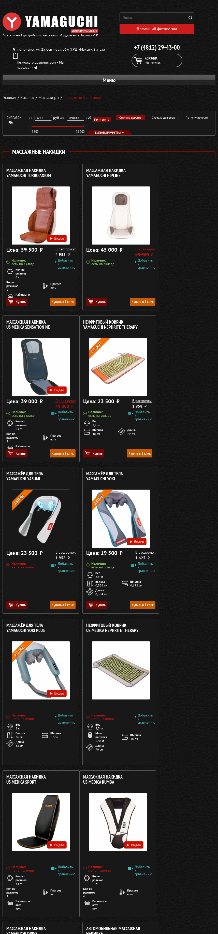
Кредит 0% (116, 906)
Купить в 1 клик (54, 302)
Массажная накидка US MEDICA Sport (170, 477)
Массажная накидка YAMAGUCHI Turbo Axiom (28, 174)
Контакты (115, 912)
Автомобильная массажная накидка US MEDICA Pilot (178, 632)
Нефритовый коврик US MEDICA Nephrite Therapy (105, 477)
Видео (49, 233)
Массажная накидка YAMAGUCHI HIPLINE (98, 174)
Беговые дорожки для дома (25, 924)
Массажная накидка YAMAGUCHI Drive (98, 629)
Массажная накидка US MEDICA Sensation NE (172, 174)
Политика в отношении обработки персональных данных (50, 871)
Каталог (114, 894)
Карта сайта (117, 918)
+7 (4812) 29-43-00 (157, 49)
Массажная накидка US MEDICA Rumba (26, 629)
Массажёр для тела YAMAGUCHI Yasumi (97, 326)
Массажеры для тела (19, 906)
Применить (101, 121)
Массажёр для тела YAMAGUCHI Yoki (169, 326)
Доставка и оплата (122, 900)
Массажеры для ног (18, 912)
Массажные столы (17, 894)
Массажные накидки (19, 900)
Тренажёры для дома (19, 918)
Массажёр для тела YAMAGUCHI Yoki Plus (25, 477)
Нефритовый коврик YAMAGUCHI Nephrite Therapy (33, 326)
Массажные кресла (17, 887)
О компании (117, 887)
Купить (17, 302)
